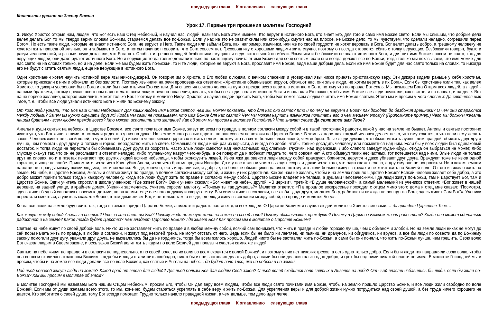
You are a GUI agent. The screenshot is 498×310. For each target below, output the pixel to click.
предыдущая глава (210, 6)
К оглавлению (250, 6)
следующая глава (288, 6)
